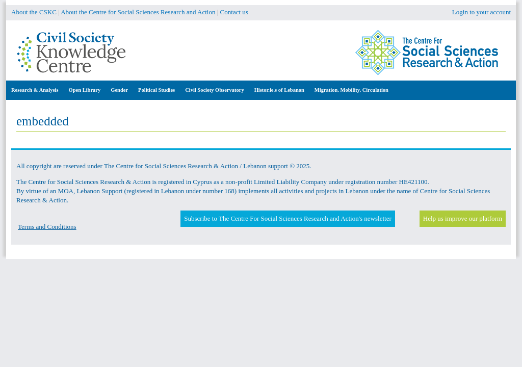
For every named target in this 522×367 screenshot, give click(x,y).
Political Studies (156, 90)
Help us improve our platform (462, 218)
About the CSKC (34, 12)
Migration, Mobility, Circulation (351, 90)
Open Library (85, 90)
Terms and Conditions (47, 226)
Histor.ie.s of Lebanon (279, 90)
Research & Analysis (35, 90)
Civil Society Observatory (214, 90)
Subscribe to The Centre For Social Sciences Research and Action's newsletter (287, 218)
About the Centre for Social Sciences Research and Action (138, 12)
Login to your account (481, 12)
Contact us (234, 12)
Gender (119, 90)
